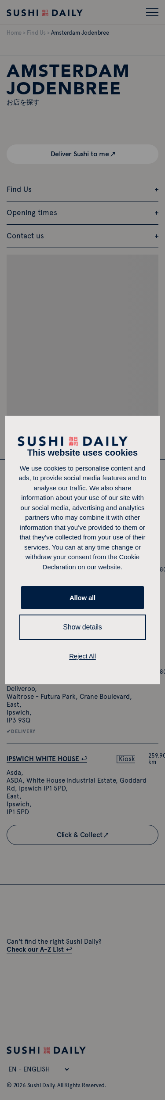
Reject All (82, 656)
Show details (82, 627)
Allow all (82, 597)
